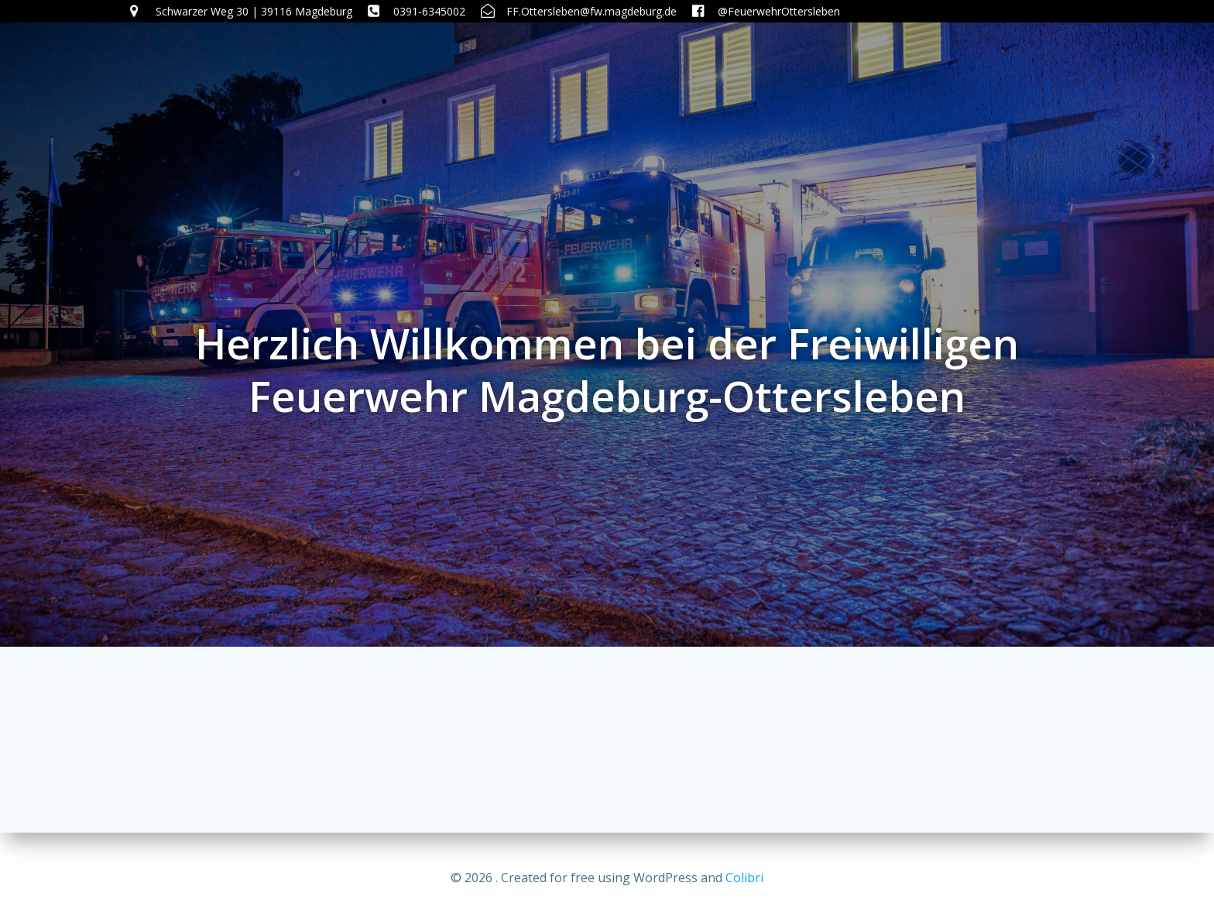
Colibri (744, 877)
